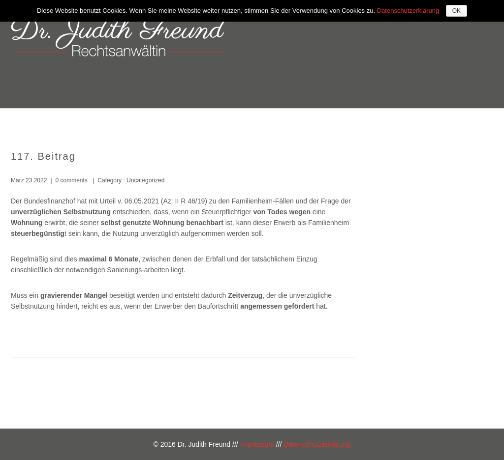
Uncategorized (145, 180)
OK (456, 10)
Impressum (257, 444)
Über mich (255, 121)
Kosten (379, 121)
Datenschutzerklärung (317, 444)
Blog (469, 121)
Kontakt (426, 121)
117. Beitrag (43, 156)
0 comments (72, 180)
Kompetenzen (320, 121)
